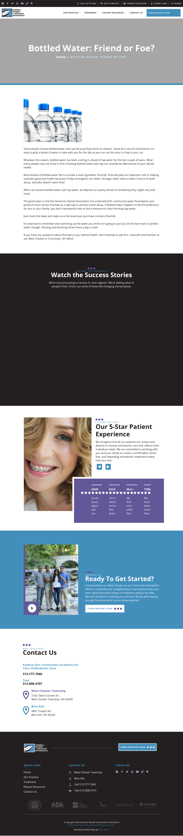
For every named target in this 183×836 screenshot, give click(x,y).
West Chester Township (48, 691)
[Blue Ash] (26, 711)
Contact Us (136, 12)
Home (61, 57)
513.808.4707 (34, 683)
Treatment (92, 12)
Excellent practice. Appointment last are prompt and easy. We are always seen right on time (95, 505)
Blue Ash (37, 707)
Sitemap (72, 825)
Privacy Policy (83, 825)
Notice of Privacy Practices (103, 825)
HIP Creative (104, 830)
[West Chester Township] (26, 695)
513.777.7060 (34, 673)
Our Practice (72, 12)
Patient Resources (114, 12)
